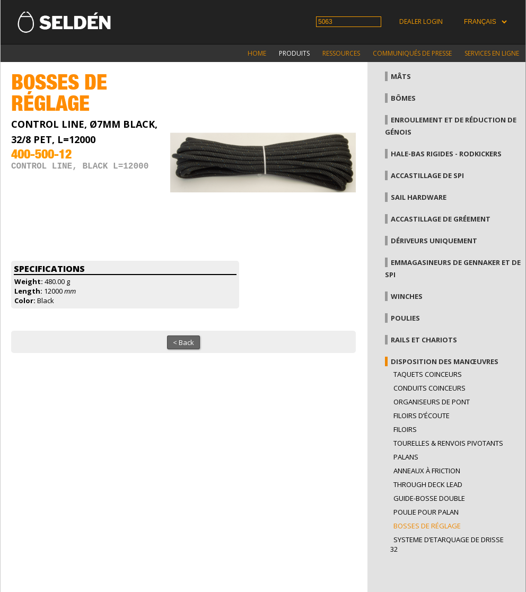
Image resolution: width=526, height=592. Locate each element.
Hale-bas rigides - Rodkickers (446, 153)
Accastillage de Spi (427, 175)
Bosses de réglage (427, 526)
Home (257, 53)
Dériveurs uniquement (434, 240)
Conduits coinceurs (429, 388)
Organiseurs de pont (431, 402)
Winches (407, 296)
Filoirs (405, 429)
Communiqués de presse (412, 53)
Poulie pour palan (426, 512)
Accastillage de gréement (440, 219)
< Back (183, 342)
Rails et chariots (424, 339)
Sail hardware (418, 197)
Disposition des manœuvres (444, 361)
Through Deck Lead (427, 484)
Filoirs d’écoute (421, 415)
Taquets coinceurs (427, 374)
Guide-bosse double (429, 498)
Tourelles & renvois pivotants (448, 443)
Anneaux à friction (426, 470)
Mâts (401, 76)
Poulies (405, 318)
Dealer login (421, 21)
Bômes (403, 98)
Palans (405, 457)
